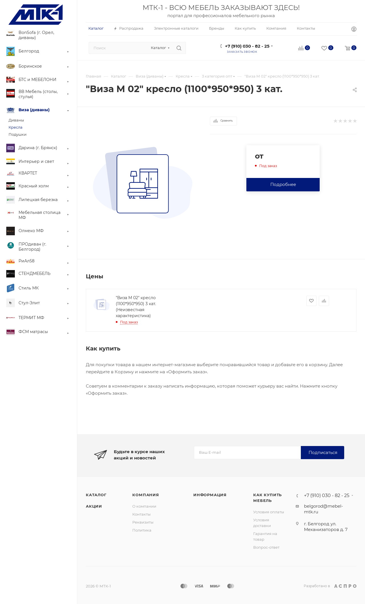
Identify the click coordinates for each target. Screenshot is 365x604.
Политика (141, 530)
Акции (94, 506)
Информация (210, 494)
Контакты (141, 514)
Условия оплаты (268, 512)
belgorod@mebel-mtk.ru (323, 508)
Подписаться (323, 452)
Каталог (96, 494)
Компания (145, 494)
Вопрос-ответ (266, 547)
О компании (144, 506)
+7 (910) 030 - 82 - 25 (247, 46)
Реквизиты (142, 522)
